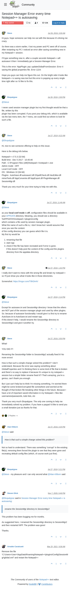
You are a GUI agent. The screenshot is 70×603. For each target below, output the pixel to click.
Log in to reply (59, 23)
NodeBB (32, 584)
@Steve (5, 102)
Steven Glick (12, 493)
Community (28, 4)
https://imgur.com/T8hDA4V (25, 281)
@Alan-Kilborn (54, 474)
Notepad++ (44, 579)
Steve (9, 33)
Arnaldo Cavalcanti (15, 547)
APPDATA (10, 216)
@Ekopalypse (8, 140)
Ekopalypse (12, 97)
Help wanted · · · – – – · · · (12, 23)
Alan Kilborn (12, 427)
